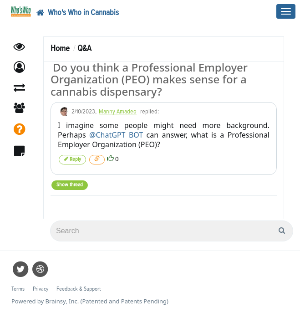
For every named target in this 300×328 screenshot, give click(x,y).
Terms (18, 289)
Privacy (40, 289)
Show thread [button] (69, 185)
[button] (19, 67)
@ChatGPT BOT (116, 135)
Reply (72, 159)
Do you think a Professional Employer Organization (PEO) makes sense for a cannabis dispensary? (149, 79)
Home (60, 48)
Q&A (84, 48)
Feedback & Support (78, 289)
